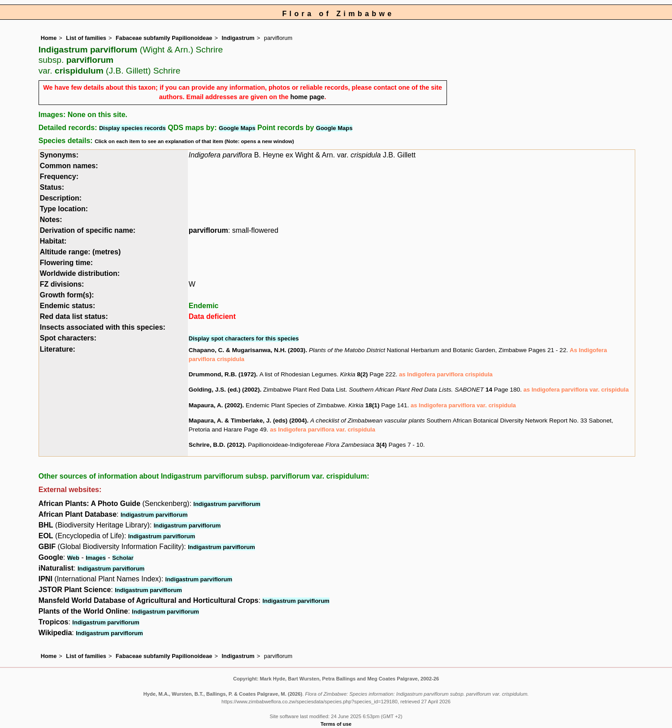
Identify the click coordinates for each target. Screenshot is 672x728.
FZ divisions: (62, 284)
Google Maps (237, 128)
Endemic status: (67, 306)
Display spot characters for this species (244, 338)
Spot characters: (68, 338)
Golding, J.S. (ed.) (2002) (224, 389)
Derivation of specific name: (87, 230)
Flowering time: (66, 262)
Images (96, 557)
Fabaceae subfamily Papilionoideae (164, 38)
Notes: (51, 219)
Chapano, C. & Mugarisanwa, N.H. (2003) (247, 350)
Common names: (69, 166)
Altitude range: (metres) (80, 252)
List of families (86, 38)
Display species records (132, 128)
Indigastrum (238, 38)
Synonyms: (59, 155)
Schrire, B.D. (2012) (217, 444)
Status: (52, 187)
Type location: (64, 209)
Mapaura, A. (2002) (216, 405)
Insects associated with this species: (102, 327)
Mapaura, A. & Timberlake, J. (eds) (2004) (248, 420)
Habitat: (53, 241)
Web (73, 557)
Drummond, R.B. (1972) (222, 374)
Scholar (123, 557)
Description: (61, 198)
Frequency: (59, 176)
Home (49, 38)
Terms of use (336, 724)
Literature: (57, 349)
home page (307, 96)
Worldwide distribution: (80, 273)
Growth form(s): (67, 295)
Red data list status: (74, 316)
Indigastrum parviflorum (226, 504)
